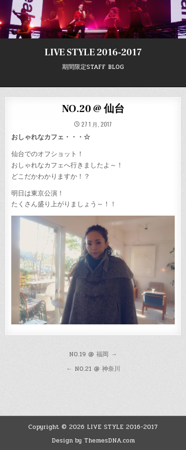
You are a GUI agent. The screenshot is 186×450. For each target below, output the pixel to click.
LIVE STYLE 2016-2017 (93, 52)
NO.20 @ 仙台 (93, 108)
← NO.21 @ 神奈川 (93, 369)
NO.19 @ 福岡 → (93, 354)
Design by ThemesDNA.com (93, 440)
